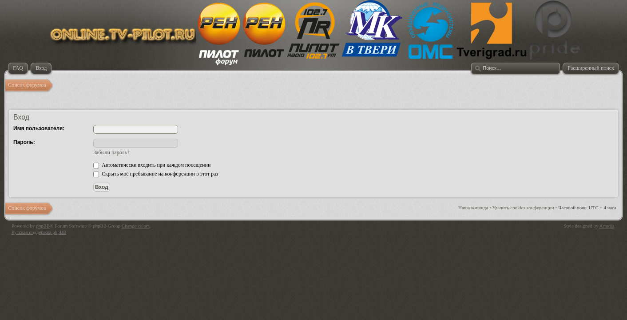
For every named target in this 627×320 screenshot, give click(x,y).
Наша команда (473, 207)
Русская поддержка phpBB (39, 232)
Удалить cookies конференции (523, 207)
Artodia (607, 225)
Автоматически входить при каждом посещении (151, 165)
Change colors (136, 225)
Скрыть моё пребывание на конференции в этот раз (155, 174)
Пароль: (24, 142)
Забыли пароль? (111, 152)
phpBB (43, 225)
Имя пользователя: (38, 128)
